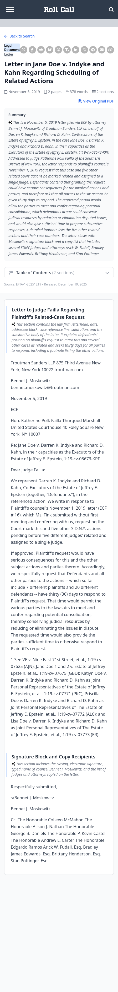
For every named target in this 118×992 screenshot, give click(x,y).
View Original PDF (96, 101)
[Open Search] (111, 9)
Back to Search (19, 36)
